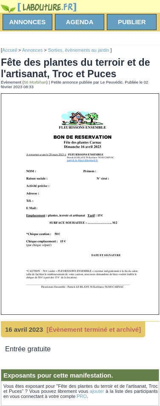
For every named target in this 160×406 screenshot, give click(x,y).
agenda (80, 21)
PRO (82, 396)
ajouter (97, 391)
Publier (132, 21)
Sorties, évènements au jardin (79, 50)
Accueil (9, 50)
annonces (27, 21)
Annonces (32, 50)
